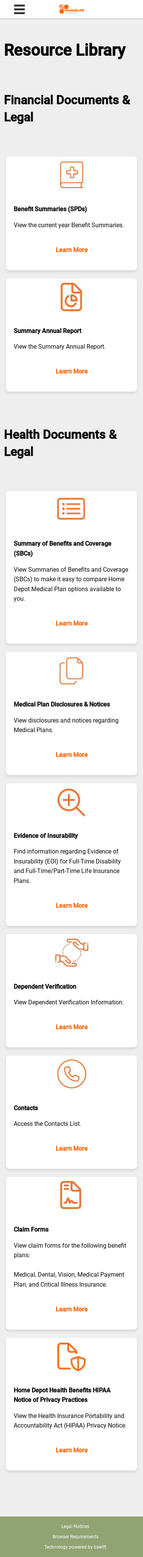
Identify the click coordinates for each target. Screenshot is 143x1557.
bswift (100, 1547)
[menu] (19, 10)
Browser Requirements (75, 1536)
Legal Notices (75, 1526)
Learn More (72, 250)
